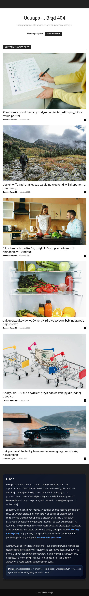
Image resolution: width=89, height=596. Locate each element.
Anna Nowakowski (10, 120)
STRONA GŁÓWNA (53, 34)
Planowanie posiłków (49, 537)
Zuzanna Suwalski (10, 192)
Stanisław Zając (9, 459)
